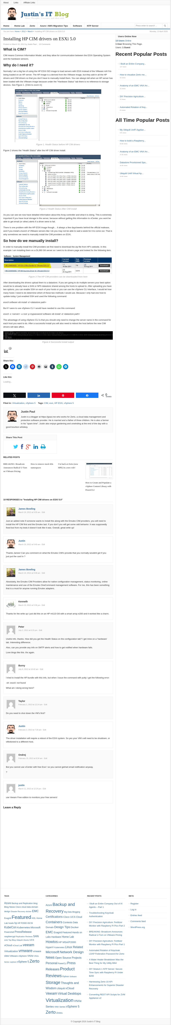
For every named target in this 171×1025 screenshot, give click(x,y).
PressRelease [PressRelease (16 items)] (23, 931)
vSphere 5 (30, 403)
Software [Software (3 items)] (73, 976)
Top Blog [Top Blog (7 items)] (12, 940)
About (5, 2)
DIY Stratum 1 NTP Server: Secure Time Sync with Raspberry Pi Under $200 (106, 972)
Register (135, 903)
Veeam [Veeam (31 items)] (51, 993)
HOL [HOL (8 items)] (34, 918)
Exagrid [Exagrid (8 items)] (7, 918)
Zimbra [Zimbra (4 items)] (59, 1013)
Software (77, 26)
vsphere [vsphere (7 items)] (13, 962)
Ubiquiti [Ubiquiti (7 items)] (19, 940)
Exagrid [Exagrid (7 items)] (58, 932)
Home (6, 26)
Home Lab (19, 26)
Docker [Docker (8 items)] (75, 927)
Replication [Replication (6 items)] (20, 937)
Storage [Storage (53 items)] (53, 982)
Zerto (32, 26)
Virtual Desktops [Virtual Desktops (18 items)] (69, 993)
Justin (21, 540)
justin (21, 785)
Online (123, 40)
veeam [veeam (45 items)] (28, 945)
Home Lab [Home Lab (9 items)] (68, 936)
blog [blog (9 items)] (35, 903)
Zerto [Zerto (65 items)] (34, 961)
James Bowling (26, 508)
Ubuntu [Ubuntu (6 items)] (26, 940)
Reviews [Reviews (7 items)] (28, 937)
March (30, 31)
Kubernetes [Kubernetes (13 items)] (23, 927)
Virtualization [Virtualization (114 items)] (59, 1000)
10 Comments (44, 44)
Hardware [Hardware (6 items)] (56, 937)
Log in (133, 909)
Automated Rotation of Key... (133, 107)
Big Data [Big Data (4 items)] (68, 912)
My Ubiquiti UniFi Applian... (132, 130)
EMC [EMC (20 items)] (35, 911)
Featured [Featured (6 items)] (67, 932)
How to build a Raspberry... (133, 140)
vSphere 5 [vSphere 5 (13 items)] (73, 1006)
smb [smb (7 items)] (6, 940)
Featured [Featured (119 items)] (21, 917)
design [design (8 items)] (7, 911)
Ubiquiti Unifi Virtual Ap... (131, 173)
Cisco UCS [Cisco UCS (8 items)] (69, 916)
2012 (24, 31)
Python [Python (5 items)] (65, 976)
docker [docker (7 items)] (28, 911)
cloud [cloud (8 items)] (24, 907)
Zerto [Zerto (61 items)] (51, 1012)
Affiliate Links (29, 2)
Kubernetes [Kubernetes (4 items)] (59, 947)
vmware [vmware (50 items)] (25, 951)
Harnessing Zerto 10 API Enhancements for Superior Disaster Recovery (106, 985)
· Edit (43, 512)
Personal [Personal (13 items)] (51, 963)
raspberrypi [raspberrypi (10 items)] (9, 936)
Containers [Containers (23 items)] (54, 922)
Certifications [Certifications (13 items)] (54, 916)
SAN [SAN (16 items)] (36, 936)
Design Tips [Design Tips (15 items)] (62, 927)
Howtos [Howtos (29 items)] (52, 942)
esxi (51, 403)
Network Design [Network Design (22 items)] (72, 952)
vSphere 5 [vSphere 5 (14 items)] (23, 961)
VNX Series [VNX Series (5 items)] (59, 1007)
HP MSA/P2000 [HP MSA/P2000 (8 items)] (67, 942)
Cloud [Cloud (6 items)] (79, 917)
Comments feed (138, 921)
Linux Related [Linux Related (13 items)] (74, 947)
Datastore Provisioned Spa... (133, 162)
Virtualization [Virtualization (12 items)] (11, 951)
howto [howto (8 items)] (11, 923)
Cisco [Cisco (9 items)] (18, 907)
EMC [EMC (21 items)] (49, 932)
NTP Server (93, 26)
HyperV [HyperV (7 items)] (50, 947)
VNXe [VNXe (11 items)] (30, 956)
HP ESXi (58, 403)
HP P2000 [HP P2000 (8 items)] (22, 923)
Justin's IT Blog (93, 1021)
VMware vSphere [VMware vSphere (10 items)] (18, 956)
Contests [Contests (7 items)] (67, 922)
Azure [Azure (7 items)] (49, 905)
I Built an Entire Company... (133, 64)
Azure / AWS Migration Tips (54, 26)
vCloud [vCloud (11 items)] (69, 988)
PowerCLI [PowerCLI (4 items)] (62, 963)
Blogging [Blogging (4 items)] (76, 912)
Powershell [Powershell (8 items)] (9, 932)
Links (16, 2)
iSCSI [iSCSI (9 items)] (30, 923)
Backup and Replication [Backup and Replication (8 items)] (22, 903)
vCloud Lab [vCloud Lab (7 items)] (17, 945)
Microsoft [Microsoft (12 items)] (35, 927)
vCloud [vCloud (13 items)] (8, 945)
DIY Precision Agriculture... (132, 96)
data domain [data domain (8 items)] (32, 907)
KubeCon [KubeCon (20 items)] (10, 927)
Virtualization (18, 403)
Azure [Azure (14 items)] (7, 903)
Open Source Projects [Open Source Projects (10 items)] (68, 957)
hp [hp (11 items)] (15, 923)
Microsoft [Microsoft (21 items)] (52, 952)
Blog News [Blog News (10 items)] (9, 907)
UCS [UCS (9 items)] (31, 940)
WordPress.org (138, 927)
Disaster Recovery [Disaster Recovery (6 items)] (18, 911)
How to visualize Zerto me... (133, 74)
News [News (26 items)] (50, 957)
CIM (46, 403)
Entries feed (136, 915)
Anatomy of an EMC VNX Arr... (134, 85)
